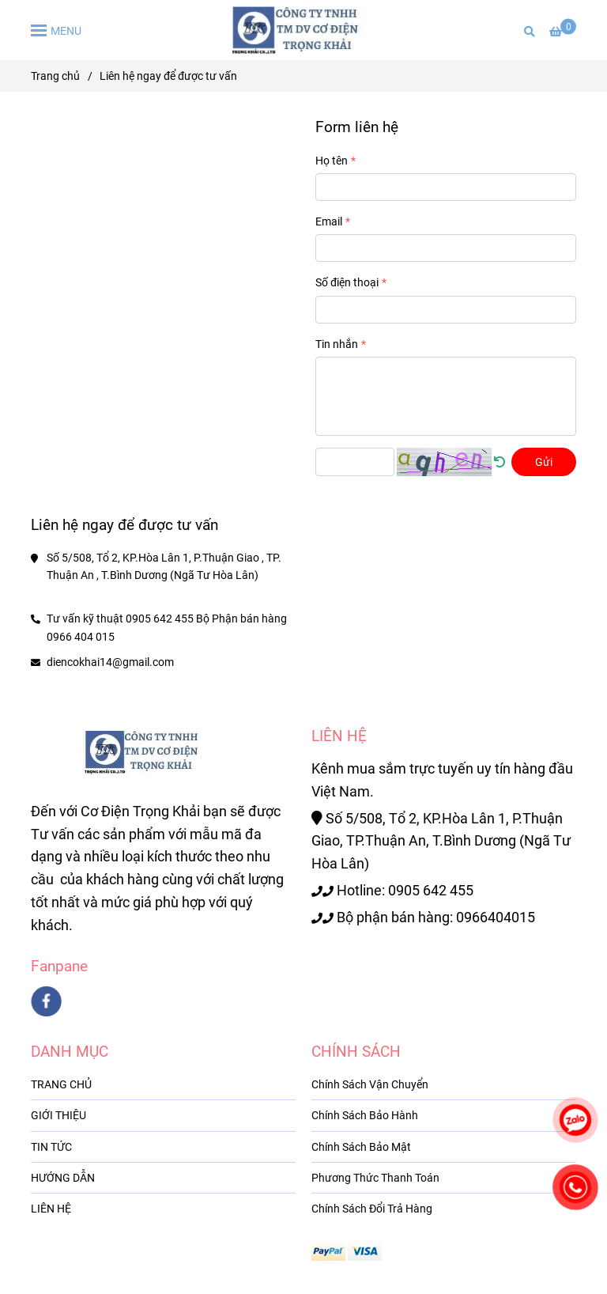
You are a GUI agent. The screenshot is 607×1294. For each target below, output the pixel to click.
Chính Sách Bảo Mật (361, 1147)
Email (328, 221)
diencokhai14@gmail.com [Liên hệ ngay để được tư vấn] (110, 662)
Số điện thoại (347, 282)
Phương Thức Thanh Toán (375, 1177)
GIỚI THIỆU (58, 1115)
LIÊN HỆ (51, 1208)
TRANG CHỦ (61, 1084)
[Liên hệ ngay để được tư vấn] (303, 30)
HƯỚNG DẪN (63, 1177)
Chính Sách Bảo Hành (364, 1115)
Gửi (543, 462)
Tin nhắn (336, 344)
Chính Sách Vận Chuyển (369, 1084)
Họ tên (331, 160)
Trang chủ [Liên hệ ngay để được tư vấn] (55, 76)
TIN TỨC (51, 1147)
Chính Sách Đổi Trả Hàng (371, 1208)
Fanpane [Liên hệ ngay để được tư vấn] (59, 966)
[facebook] (46, 1001)
